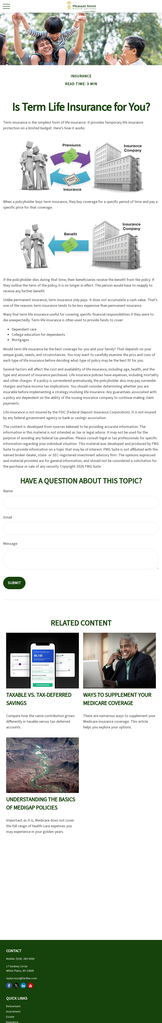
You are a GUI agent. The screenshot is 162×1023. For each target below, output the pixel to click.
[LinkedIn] (23, 985)
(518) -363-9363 (25, 959)
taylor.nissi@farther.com (21, 978)
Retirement (13, 1006)
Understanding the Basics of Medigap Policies (40, 803)
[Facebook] (9, 985)
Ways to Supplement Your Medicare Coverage (117, 699)
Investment (13, 1012)
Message (10, 543)
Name (8, 491)
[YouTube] (30, 985)
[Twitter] (16, 985)
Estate (10, 1017)
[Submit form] (14, 583)
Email (7, 517)
